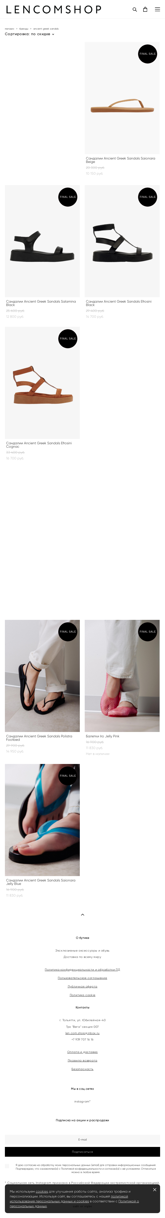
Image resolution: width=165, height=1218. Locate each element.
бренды (23, 28)
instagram (81, 1101)
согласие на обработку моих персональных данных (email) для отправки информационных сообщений (89, 1165)
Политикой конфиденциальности (81, 1168)
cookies (42, 1191)
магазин (9, 28)
